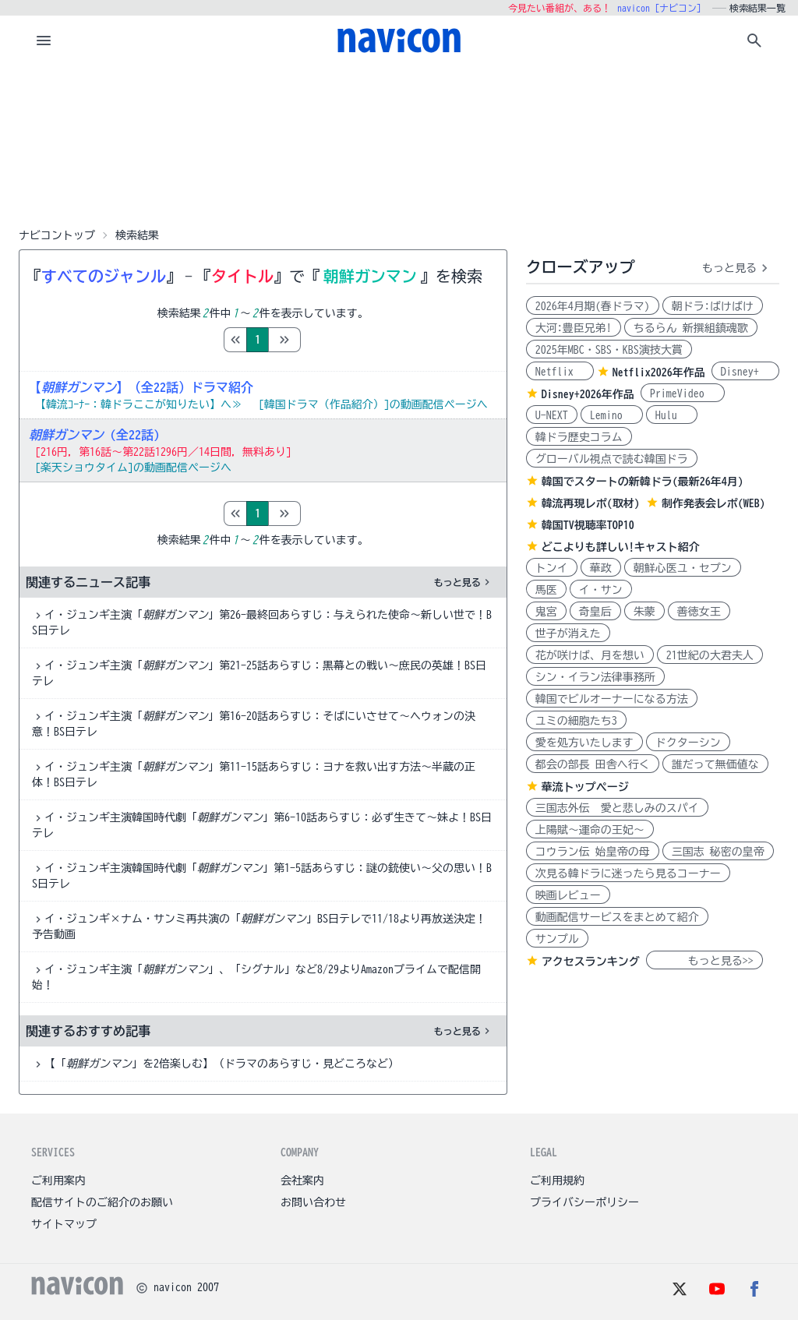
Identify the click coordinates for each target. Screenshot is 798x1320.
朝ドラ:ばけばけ (713, 306)
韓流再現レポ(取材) (591, 503)
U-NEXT (551, 415)
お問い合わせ (313, 1202)
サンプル (557, 939)
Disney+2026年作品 (588, 394)
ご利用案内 (58, 1180)
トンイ (551, 568)
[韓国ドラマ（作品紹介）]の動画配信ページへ (373, 404)
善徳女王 (699, 611)
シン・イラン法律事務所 (595, 677)
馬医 (546, 589)
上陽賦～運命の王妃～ (589, 829)
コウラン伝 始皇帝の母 (592, 851)
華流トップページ (585, 787)
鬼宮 (546, 611)
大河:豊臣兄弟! (573, 328)
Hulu (671, 415)
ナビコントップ (57, 235)
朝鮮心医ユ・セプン (683, 568)
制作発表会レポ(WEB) (713, 503)
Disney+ (745, 371)
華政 (601, 568)
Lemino (612, 415)
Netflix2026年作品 (659, 372)
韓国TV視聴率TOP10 (588, 525)
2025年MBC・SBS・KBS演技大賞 (609, 349)
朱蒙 (644, 611)
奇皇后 (595, 611)
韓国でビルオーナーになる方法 (611, 699)
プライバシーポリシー (584, 1202)
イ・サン (601, 589)
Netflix (559, 371)
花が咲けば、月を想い (589, 655)
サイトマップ (64, 1224)
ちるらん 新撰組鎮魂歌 (691, 328)
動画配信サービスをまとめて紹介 (617, 917)
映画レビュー (568, 895)
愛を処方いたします (584, 742)
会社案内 (302, 1180)
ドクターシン (688, 742)
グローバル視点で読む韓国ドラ (611, 459)
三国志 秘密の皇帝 (718, 851)
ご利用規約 (557, 1180)
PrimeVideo (682, 393)
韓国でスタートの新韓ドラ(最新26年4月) (642, 481)
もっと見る (463, 582)
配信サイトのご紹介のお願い (102, 1202)
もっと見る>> (704, 960)
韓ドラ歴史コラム (579, 437)
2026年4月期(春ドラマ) (592, 306)
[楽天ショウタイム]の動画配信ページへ (133, 467)
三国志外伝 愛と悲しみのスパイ (617, 808)
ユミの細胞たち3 (576, 720)
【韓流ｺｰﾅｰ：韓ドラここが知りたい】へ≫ (138, 404)
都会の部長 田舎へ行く (592, 764)
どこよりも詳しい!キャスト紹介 (621, 547)
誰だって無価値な (715, 764)
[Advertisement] (399, 143)
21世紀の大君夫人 (710, 655)
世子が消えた (568, 633)
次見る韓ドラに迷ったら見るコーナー (628, 873)
